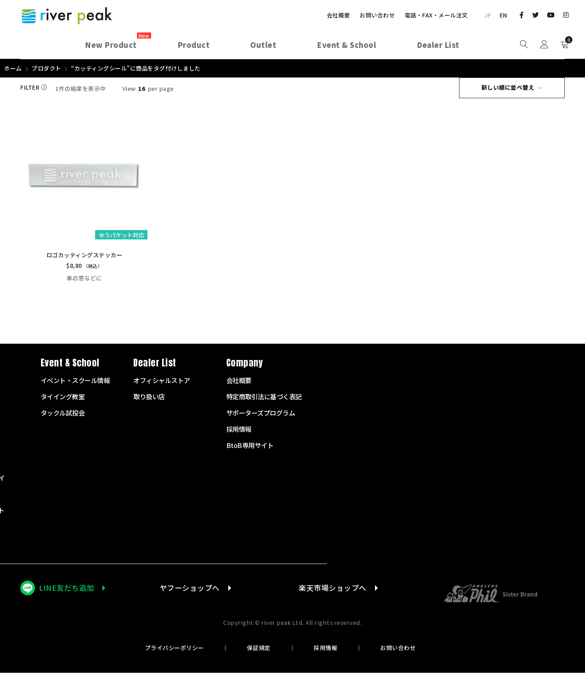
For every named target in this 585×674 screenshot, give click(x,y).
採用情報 (325, 649)
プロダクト (46, 68)
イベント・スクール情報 (333, 381)
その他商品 (222, 527)
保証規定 (259, 649)
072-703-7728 (51, 468)
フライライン (225, 430)
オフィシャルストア (419, 381)
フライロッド (225, 398)
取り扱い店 (407, 398)
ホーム (13, 68)
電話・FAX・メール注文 (436, 15)
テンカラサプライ (231, 462)
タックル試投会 (321, 414)
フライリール (225, 414)
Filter (29, 88)
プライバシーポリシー (174, 649)
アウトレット (225, 544)
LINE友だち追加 (66, 589)
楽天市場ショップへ (332, 589)
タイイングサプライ (234, 479)
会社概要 (338, 15)
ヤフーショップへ (190, 589)
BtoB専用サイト (508, 446)
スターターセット (231, 381)
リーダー (218, 446)
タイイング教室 (321, 398)
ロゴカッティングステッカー (84, 256)
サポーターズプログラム (518, 414)
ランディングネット (234, 511)
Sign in (544, 44)
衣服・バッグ (225, 495)
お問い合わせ (377, 15)
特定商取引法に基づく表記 (522, 398)
